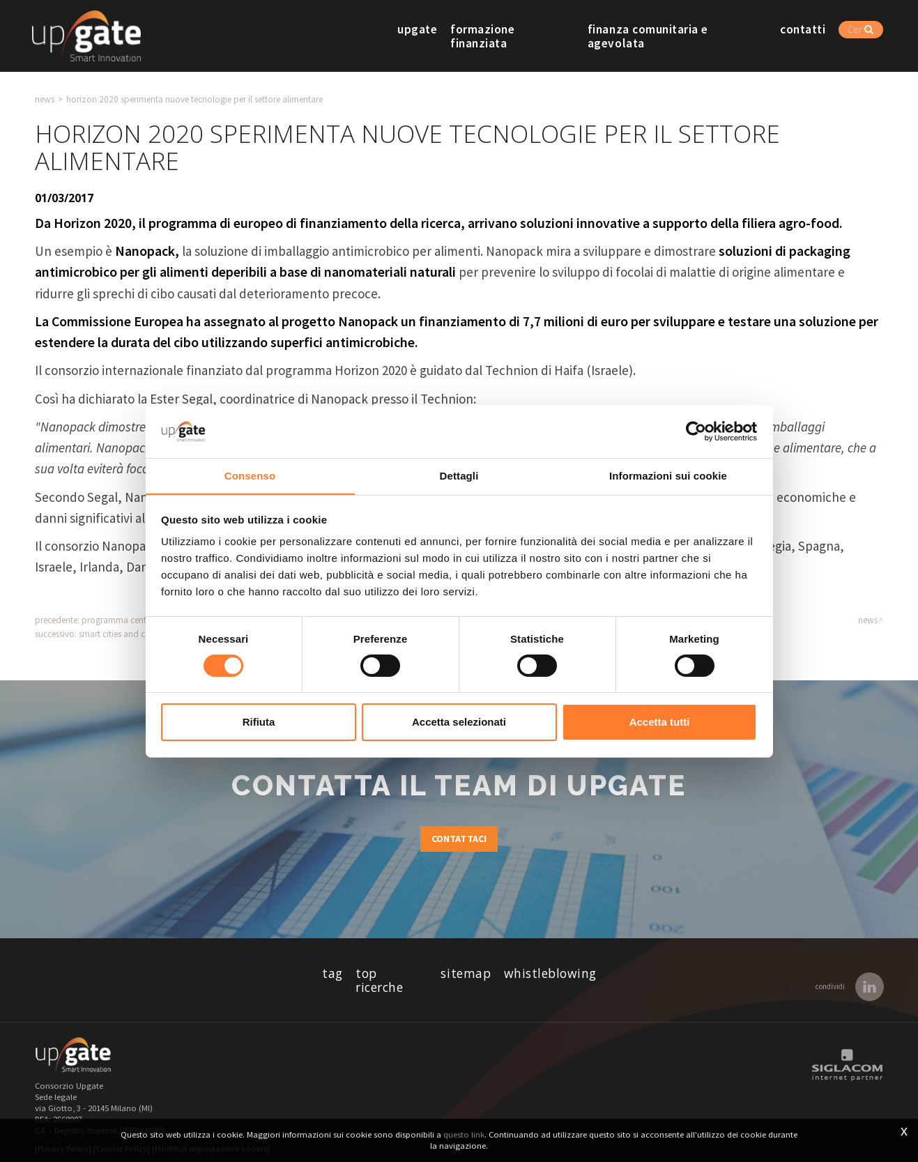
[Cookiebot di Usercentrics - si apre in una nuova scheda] (696, 430)
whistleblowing (551, 973)
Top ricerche (391, 973)
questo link (463, 1134)
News (44, 99)
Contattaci (459, 839)
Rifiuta (259, 722)
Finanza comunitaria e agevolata (690, 36)
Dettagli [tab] (459, 476)
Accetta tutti (659, 722)
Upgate (427, 36)
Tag (330, 973)
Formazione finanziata (523, 36)
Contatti (817, 36)
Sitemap (466, 973)
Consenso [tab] (249, 476)
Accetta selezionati (459, 722)
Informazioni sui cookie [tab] (668, 476)
